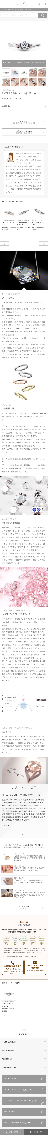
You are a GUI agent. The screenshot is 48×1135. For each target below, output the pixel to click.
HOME (4, 10)
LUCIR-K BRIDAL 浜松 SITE (18, 1089)
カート (45, 4)
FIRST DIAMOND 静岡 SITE (18, 1122)
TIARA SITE (10, 1111)
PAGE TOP (24, 1034)
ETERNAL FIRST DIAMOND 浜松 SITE (23, 1100)
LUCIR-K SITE (11, 1078)
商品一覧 (10, 10)
